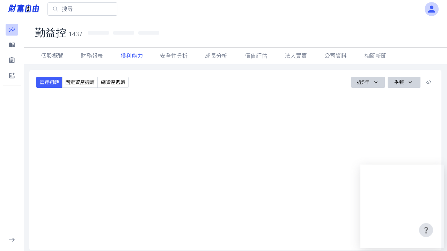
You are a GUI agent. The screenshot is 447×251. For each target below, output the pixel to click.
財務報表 (92, 56)
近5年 (368, 82)
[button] (12, 30)
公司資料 (335, 56)
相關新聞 (375, 56)
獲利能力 (131, 56)
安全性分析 (174, 56)
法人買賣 (296, 56)
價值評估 (256, 56)
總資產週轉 (113, 82)
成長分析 (216, 56)
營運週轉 (49, 82)
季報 (404, 82)
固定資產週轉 (80, 82)
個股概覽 (52, 56)
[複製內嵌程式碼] (428, 82)
